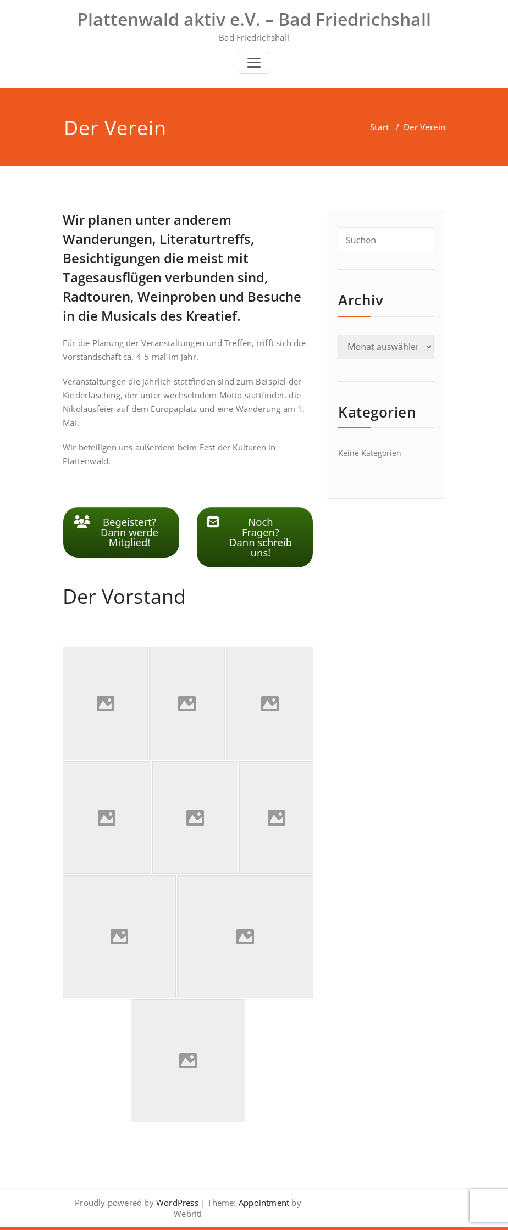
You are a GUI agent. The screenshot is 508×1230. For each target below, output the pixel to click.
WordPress (177, 1202)
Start (379, 126)
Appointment (262, 1202)
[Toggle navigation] (254, 63)
